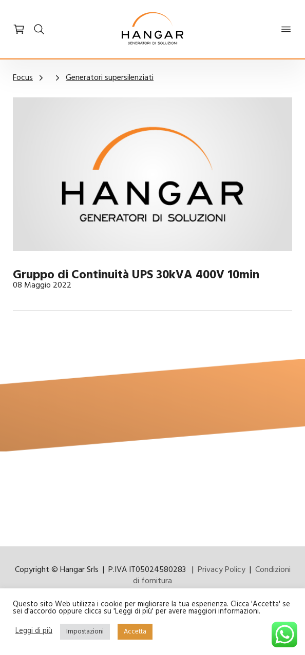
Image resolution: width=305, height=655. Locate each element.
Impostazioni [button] (85, 631)
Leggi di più (33, 632)
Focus (23, 78)
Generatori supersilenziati (110, 78)
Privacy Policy (221, 570)
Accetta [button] (135, 631)
